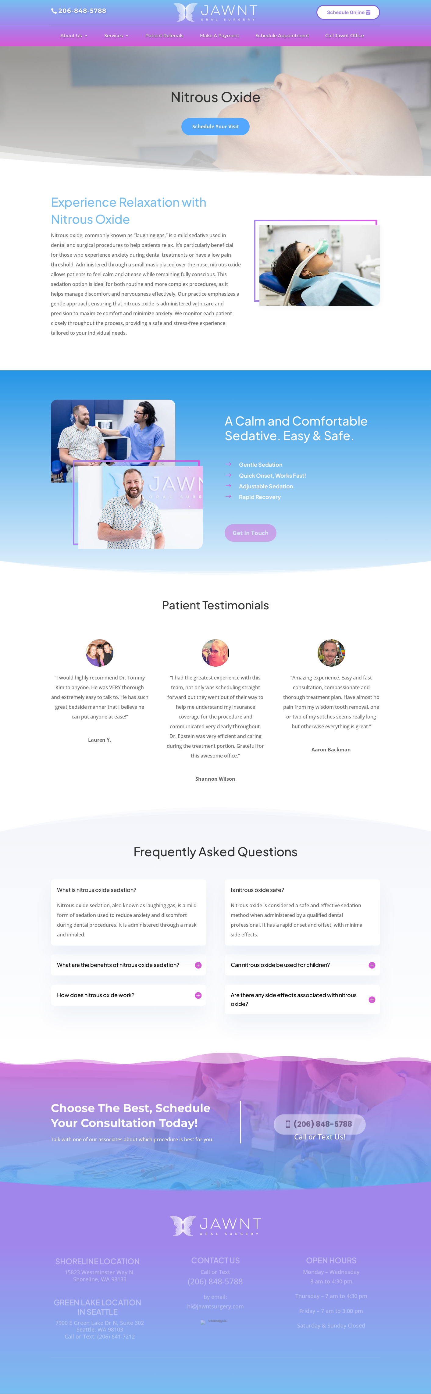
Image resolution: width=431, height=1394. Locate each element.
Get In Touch (251, 540)
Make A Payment (219, 36)
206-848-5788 (82, 10)
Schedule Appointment (282, 36)
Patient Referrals (164, 36)
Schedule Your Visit (215, 131)
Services (113, 36)
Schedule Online (346, 16)
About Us (71, 36)
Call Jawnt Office (344, 36)
